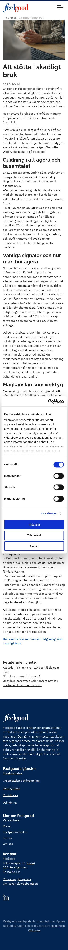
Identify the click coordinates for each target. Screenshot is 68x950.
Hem (5, 17)
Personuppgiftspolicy (17, 879)
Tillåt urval (34, 535)
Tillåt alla (34, 524)
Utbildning (10, 802)
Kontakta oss (11, 872)
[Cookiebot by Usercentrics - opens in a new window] (48, 401)
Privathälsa (10, 795)
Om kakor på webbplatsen (20, 883)
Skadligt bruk (11, 788)
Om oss (8, 844)
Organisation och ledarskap (21, 780)
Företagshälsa (12, 773)
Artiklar (13, 17)
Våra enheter (11, 820)
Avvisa (34, 546)
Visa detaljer (49, 513)
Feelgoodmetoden (15, 832)
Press (7, 826)
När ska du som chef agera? (21, 676)
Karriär (7, 838)
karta (30, 863)
